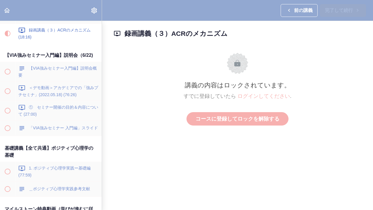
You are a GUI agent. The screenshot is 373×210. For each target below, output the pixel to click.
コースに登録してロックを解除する (237, 119)
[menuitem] (94, 10)
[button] (7, 10)
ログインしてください (263, 96)
